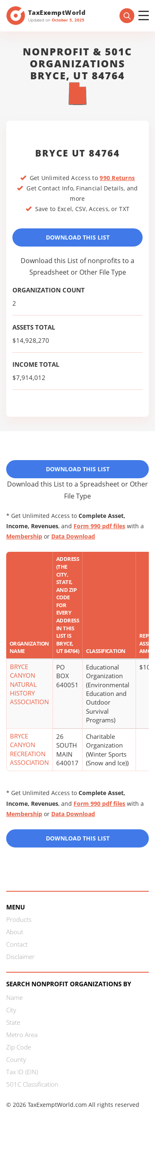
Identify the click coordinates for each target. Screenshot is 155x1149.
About (14, 932)
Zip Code (18, 1047)
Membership (24, 536)
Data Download (73, 536)
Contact (17, 944)
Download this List (78, 838)
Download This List (78, 237)
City (11, 1010)
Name (14, 997)
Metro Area (22, 1034)
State (13, 1022)
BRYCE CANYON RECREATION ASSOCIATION (29, 749)
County (16, 1059)
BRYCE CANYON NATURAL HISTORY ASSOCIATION (29, 684)
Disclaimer (20, 956)
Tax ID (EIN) (22, 1072)
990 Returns (117, 178)
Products (18, 919)
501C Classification (32, 1084)
